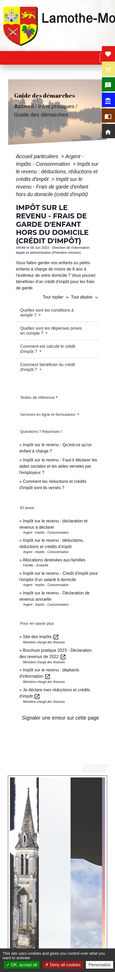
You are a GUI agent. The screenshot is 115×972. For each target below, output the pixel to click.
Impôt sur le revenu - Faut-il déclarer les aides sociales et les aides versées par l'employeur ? (58, 466)
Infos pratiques (56, 106)
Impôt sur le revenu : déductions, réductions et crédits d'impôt (57, 171)
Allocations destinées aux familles (54, 560)
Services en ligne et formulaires (48, 414)
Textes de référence (37, 397)
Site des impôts (41, 636)
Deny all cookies (62, 965)
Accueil (24, 106)
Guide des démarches (41, 115)
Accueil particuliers (38, 156)
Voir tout (94, 768)
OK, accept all (21, 965)
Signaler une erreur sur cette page (60, 718)
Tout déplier (85, 297)
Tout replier (57, 297)
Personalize (99, 965)
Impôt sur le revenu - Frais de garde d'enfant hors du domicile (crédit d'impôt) (52, 186)
